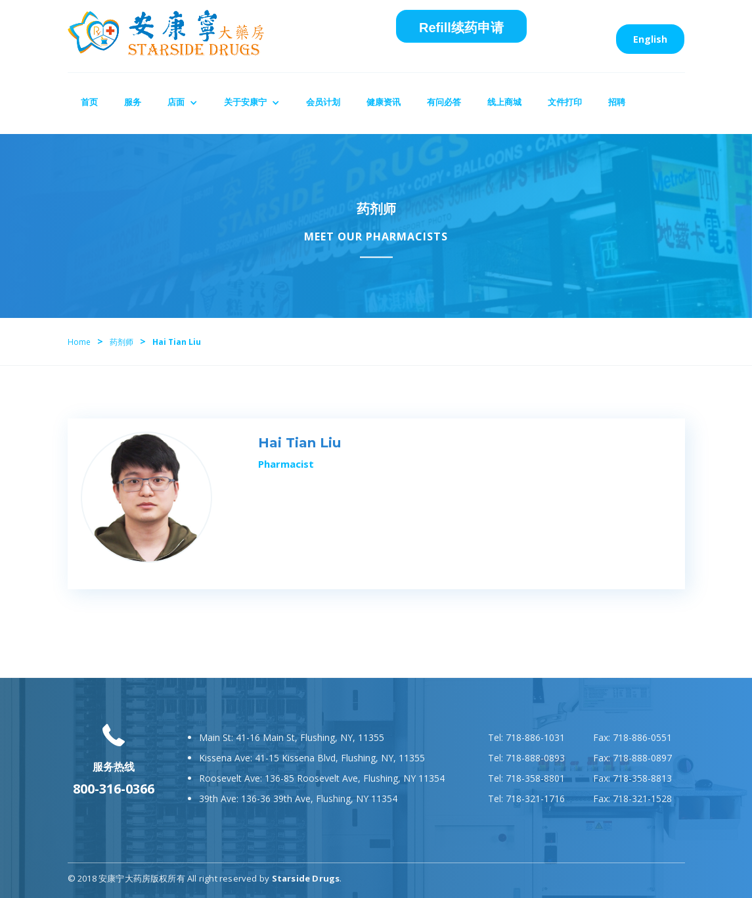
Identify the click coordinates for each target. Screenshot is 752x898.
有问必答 (444, 102)
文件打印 (565, 102)
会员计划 (323, 102)
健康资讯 (383, 102)
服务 (132, 102)
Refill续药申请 (461, 27)
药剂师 (121, 342)
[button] (182, 103)
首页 (89, 102)
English (650, 39)
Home (79, 342)
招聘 (616, 102)
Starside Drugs (306, 878)
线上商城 (504, 102)
